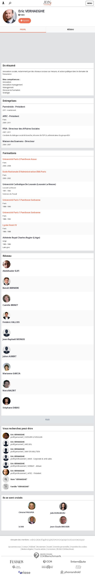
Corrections (51, 549)
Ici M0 (21, 526)
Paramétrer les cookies (79, 547)
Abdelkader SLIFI (11, 270)
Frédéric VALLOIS (11, 322)
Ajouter (26, 20)
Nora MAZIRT (9, 390)
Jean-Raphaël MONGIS (14, 339)
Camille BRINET (10, 305)
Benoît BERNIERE (11, 288)
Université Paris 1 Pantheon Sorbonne (21, 199)
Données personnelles (61, 547)
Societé (49, 547)
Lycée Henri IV (10, 225)
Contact (25, 547)
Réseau (70, 29)
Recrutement (41, 547)
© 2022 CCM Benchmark (65, 549)
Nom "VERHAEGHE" (18, 479)
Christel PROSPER (26, 512)
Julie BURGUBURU (57, 513)
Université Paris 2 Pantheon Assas (19, 159)
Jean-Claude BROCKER (59, 526)
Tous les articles (40, 549)
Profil (23, 29)
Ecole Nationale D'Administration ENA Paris (24, 171)
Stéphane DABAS (11, 407)
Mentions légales (27, 549)
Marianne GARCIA (11, 373)
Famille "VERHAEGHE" (19, 486)
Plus (47, 419)
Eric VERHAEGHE (17, 434)
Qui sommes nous (14, 547)
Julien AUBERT (10, 356)
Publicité (32, 547)
